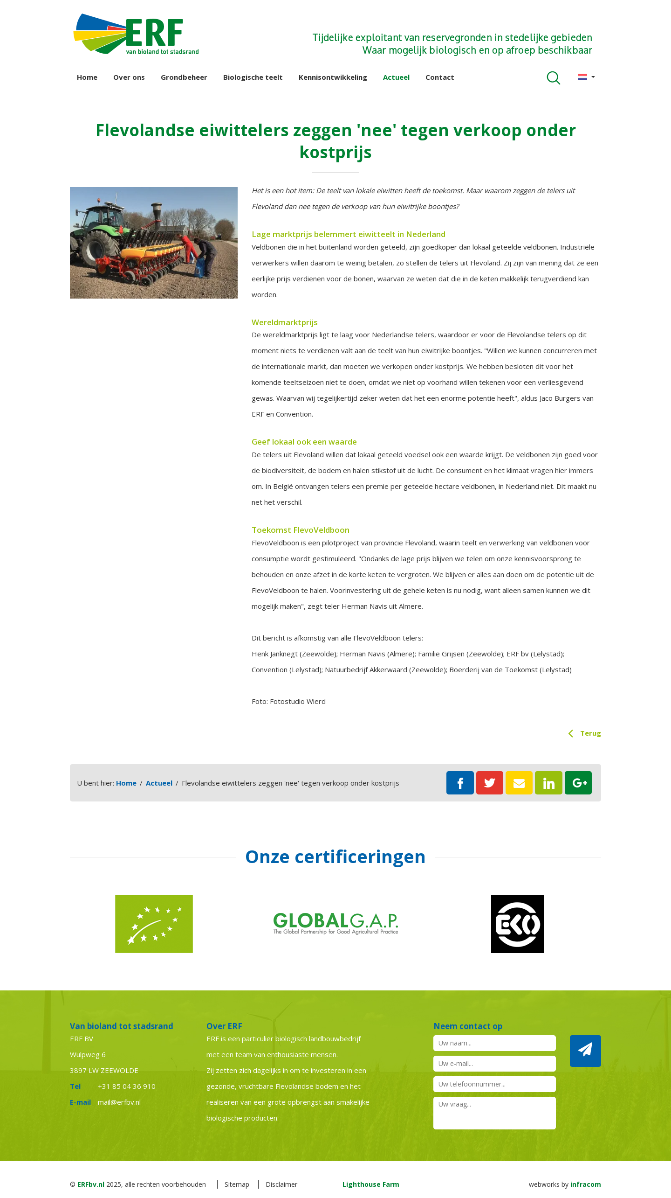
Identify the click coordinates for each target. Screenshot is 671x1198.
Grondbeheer (184, 77)
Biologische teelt (253, 77)
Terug (590, 733)
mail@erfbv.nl (119, 1102)
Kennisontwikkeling (333, 77)
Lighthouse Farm (370, 1184)
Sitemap (237, 1184)
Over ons (129, 77)
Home (87, 77)
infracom (585, 1184)
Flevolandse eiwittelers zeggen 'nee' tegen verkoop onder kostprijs (290, 782)
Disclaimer (281, 1184)
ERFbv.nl (90, 1184)
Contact (439, 77)
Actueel (396, 77)
